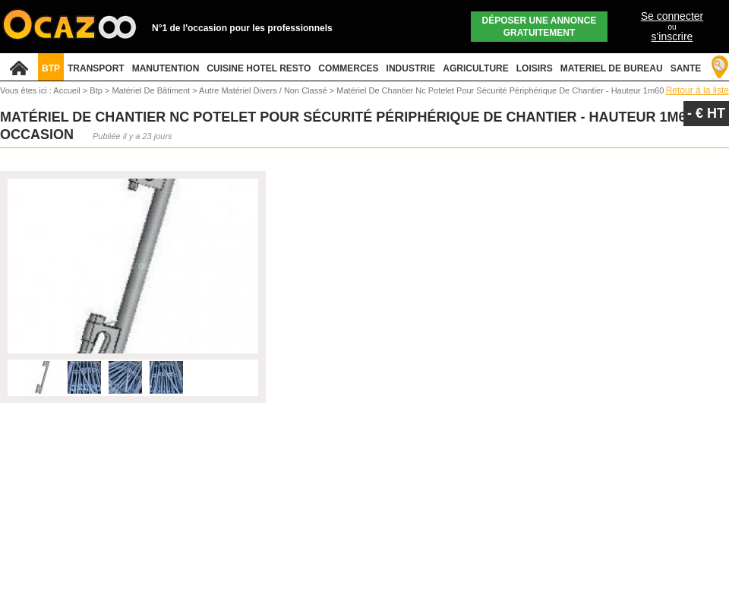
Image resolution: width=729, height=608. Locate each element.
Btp (97, 90)
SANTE (686, 68)
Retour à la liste (697, 90)
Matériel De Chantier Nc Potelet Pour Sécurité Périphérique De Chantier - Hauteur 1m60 (500, 90)
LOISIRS (534, 68)
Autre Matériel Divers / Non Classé (264, 90)
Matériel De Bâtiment (152, 90)
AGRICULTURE (475, 68)
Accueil (66, 90)
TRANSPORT (96, 68)
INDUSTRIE (411, 68)
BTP (51, 68)
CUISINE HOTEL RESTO (259, 68)
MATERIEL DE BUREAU (611, 68)
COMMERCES (348, 68)
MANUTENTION (166, 68)
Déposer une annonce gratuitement (539, 26)
